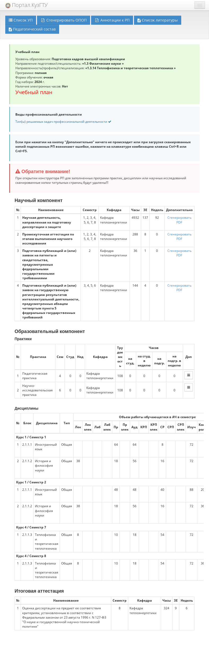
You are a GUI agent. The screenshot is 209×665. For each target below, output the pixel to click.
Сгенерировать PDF (179, 219)
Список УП (21, 20)
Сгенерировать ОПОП (64, 20)
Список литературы (157, 20)
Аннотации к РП (112, 20)
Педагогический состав (32, 29)
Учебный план (33, 92)
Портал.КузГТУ (26, 4)
